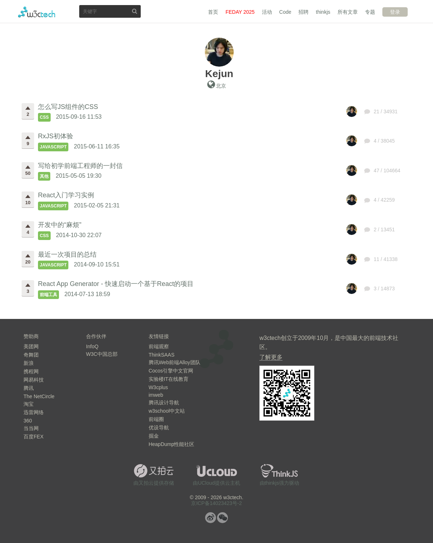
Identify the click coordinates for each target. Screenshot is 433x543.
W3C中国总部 (102, 354)
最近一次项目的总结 (67, 254)
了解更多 (271, 357)
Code (285, 12)
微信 (222, 517)
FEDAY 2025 (239, 12)
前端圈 (156, 419)
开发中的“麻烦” (59, 224)
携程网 (31, 371)
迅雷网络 (34, 412)
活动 (267, 12)
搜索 (134, 11)
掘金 (154, 436)
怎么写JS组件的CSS (68, 106)
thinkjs (323, 12)
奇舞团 (31, 355)
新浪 (29, 363)
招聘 (303, 12)
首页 (213, 12)
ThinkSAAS (162, 355)
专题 (370, 12)
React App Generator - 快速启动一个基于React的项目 (116, 283)
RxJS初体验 (55, 136)
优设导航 (159, 427)
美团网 (31, 346)
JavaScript (53, 147)
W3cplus (158, 387)
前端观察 (159, 346)
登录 (395, 12)
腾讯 (29, 388)
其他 (44, 176)
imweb (156, 395)
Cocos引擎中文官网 (171, 371)
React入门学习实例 (66, 195)
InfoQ (92, 346)
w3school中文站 (167, 411)
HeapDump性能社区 (172, 444)
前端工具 (48, 294)
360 (28, 421)
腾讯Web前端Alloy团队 (174, 362)
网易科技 (34, 380)
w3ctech (36, 12)
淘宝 (29, 404)
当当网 (31, 428)
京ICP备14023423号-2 (216, 503)
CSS (44, 117)
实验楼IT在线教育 (168, 379)
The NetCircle (39, 396)
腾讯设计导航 (164, 402)
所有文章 (348, 12)
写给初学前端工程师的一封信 (80, 165)
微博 (210, 517)
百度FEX (33, 436)
